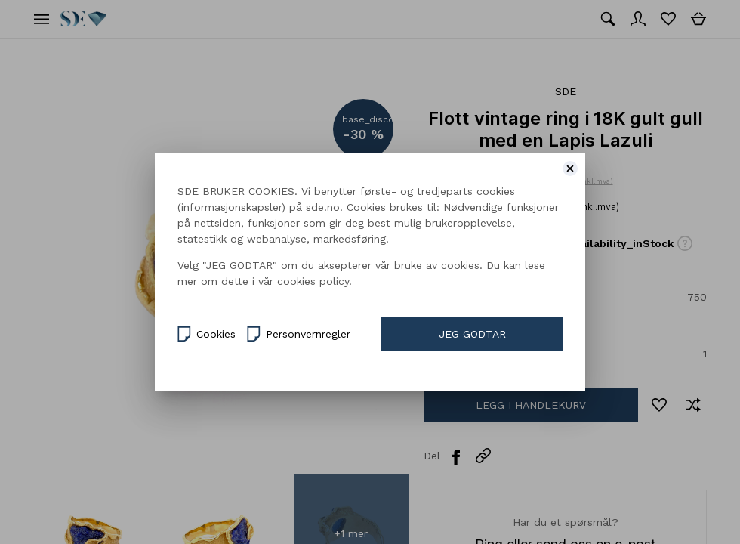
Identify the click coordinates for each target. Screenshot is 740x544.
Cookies (206, 332)
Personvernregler (298, 332)
